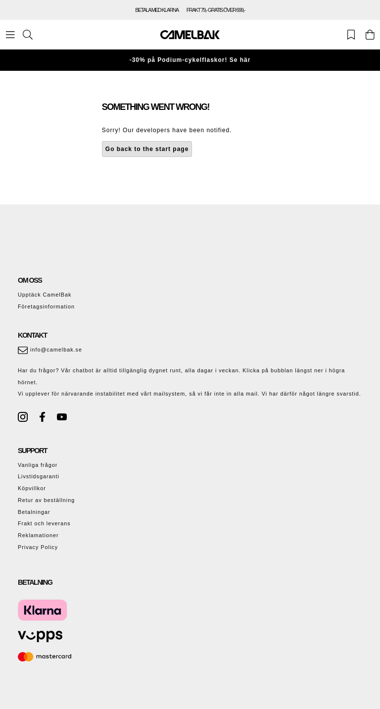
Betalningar (34, 512)
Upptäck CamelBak (44, 295)
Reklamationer (38, 535)
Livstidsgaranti (38, 476)
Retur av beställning (46, 500)
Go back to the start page (147, 149)
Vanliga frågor (37, 465)
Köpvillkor (32, 488)
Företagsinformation (46, 306)
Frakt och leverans (44, 523)
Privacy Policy (38, 547)
